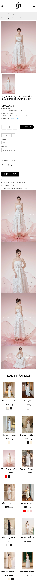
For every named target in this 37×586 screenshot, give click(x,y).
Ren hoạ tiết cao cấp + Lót (9, 150)
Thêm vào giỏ (27, 127)
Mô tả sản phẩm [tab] (10, 174)
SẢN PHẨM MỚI (18, 376)
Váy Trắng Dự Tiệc (13, 14)
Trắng (4, 142)
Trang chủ (4, 14)
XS (3, 135)
